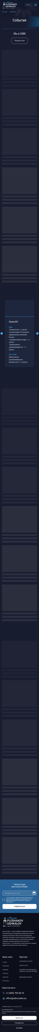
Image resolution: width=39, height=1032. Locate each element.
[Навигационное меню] (35, 5)
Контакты (5, 981)
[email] (19, 893)
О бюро (4, 962)
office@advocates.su (16, 998)
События (5, 977)
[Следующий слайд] (37, 333)
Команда (5, 969)
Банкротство (23, 965)
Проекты (5, 973)
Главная (4, 12)
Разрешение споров (25, 961)
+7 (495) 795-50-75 (15, 993)
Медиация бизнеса (25, 977)
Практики (5, 966)
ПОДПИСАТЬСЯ (19, 906)
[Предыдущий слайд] (1, 333)
